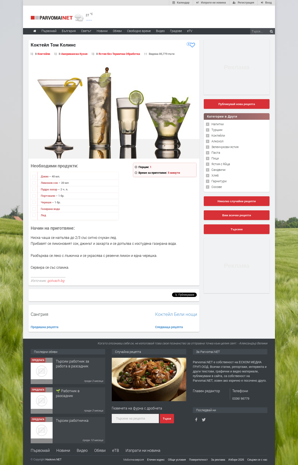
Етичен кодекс (156, 459)
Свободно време (139, 31)
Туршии (216, 130)
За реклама (218, 459)
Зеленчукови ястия (225, 147)
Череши (46, 202)
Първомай (40, 450)
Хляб (215, 175)
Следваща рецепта (169, 327)
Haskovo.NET (53, 459)
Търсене (237, 229)
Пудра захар (49, 189)
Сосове (216, 187)
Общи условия (177, 459)
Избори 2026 (236, 459)
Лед (43, 215)
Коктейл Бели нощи (176, 314)
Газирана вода (50, 209)
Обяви (100, 450)
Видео (82, 450)
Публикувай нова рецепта (236, 104)
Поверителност (198, 459)
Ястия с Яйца (220, 164)
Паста (215, 152)
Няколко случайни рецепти (237, 201)
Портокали (48, 196)
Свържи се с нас (257, 459)
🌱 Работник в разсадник (68, 393)
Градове (176, 31)
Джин (45, 176)
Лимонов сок (50, 183)
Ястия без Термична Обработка (119, 54)
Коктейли (43, 54)
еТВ (115, 450)
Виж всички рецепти (236, 215)
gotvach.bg (55, 280)
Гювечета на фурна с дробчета (137, 408)
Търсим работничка (72, 420)
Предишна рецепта (45, 327)
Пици (215, 158)
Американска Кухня (74, 54)
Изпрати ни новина (143, 450)
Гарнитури (219, 181)
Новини (102, 31)
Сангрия (39, 314)
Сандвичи (218, 170)
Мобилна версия (133, 459)
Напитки (217, 124)
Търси (167, 418)
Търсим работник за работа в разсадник (72, 363)
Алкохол (217, 141)
